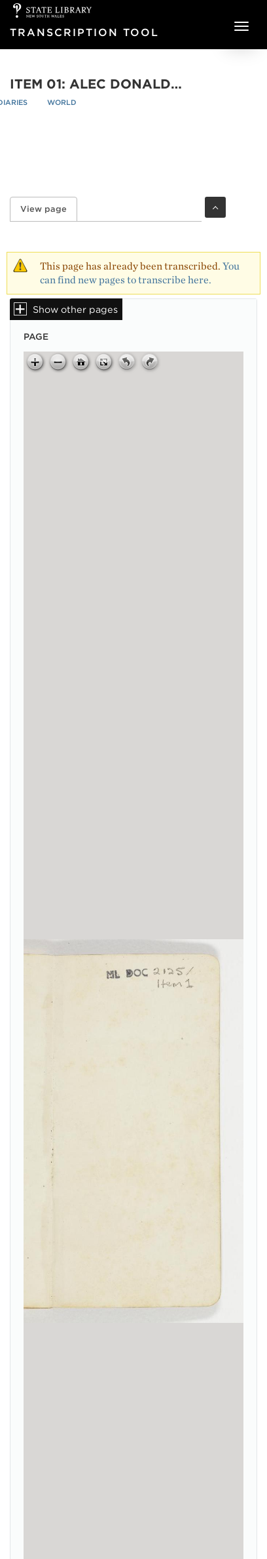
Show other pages (75, 309)
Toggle (215, 207)
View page (48, 209)
